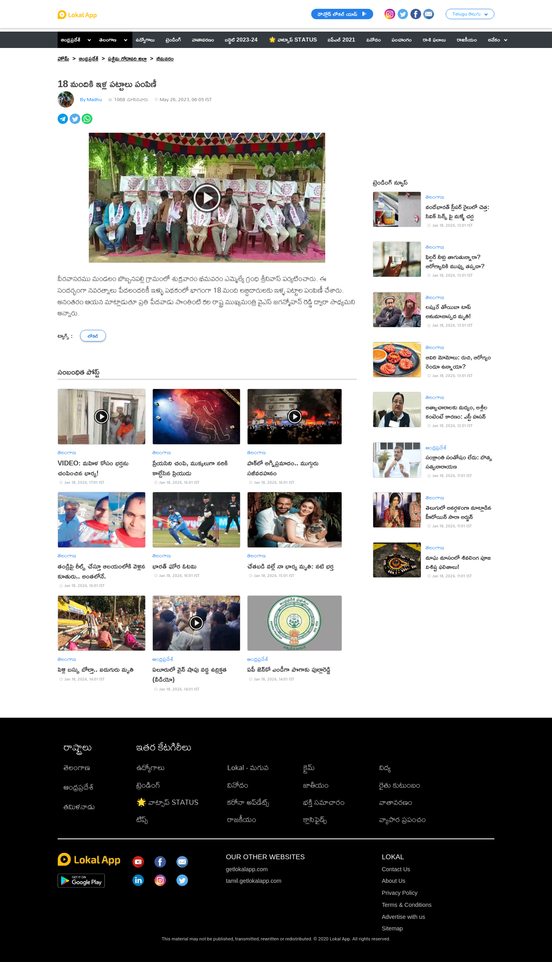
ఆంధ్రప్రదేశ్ (70, 39)
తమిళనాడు (79, 806)
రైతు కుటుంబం (399, 784)
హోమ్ (63, 58)
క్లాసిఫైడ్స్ (315, 819)
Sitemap (392, 928)
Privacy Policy (399, 893)
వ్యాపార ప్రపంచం (402, 819)
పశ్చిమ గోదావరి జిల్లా (127, 58)
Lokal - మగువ (248, 767)
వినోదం (237, 784)
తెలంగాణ (107, 39)
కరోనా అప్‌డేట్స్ (248, 802)
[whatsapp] (88, 123)
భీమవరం (165, 58)
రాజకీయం (241, 819)
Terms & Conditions (407, 905)
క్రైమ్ (309, 767)
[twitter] (76, 123)
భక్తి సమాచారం (324, 802)
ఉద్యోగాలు (150, 767)
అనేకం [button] (498, 39)
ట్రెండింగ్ (148, 784)
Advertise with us (403, 917)
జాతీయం (316, 784)
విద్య (385, 767)
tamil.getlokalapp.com (254, 881)
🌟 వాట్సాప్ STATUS (167, 802)
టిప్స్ (142, 819)
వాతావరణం (395, 802)
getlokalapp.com (247, 869)
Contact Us (396, 869)
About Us (393, 881)
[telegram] (64, 123)
